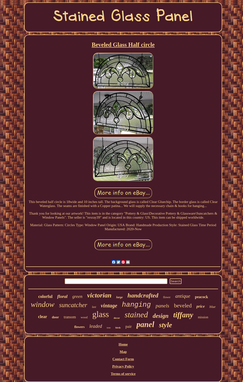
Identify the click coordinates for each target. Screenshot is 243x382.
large (119, 297)
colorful (45, 296)
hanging (136, 305)
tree (109, 327)
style (165, 325)
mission (203, 317)
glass (100, 314)
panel (145, 324)
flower (166, 297)
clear (42, 316)
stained (136, 314)
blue (213, 307)
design (160, 316)
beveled (183, 305)
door (55, 317)
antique (182, 296)
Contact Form (123, 359)
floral (62, 296)
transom (70, 317)
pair (128, 326)
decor (117, 317)
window (42, 304)
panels (162, 306)
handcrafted (142, 295)
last (94, 307)
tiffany (183, 315)
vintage (109, 306)
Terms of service (123, 374)
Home (123, 344)
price (200, 306)
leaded (95, 326)
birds (118, 327)
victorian (99, 295)
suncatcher (73, 305)
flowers (79, 327)
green (77, 296)
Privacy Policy (123, 366)
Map (123, 352)
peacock (201, 297)
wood (84, 317)
